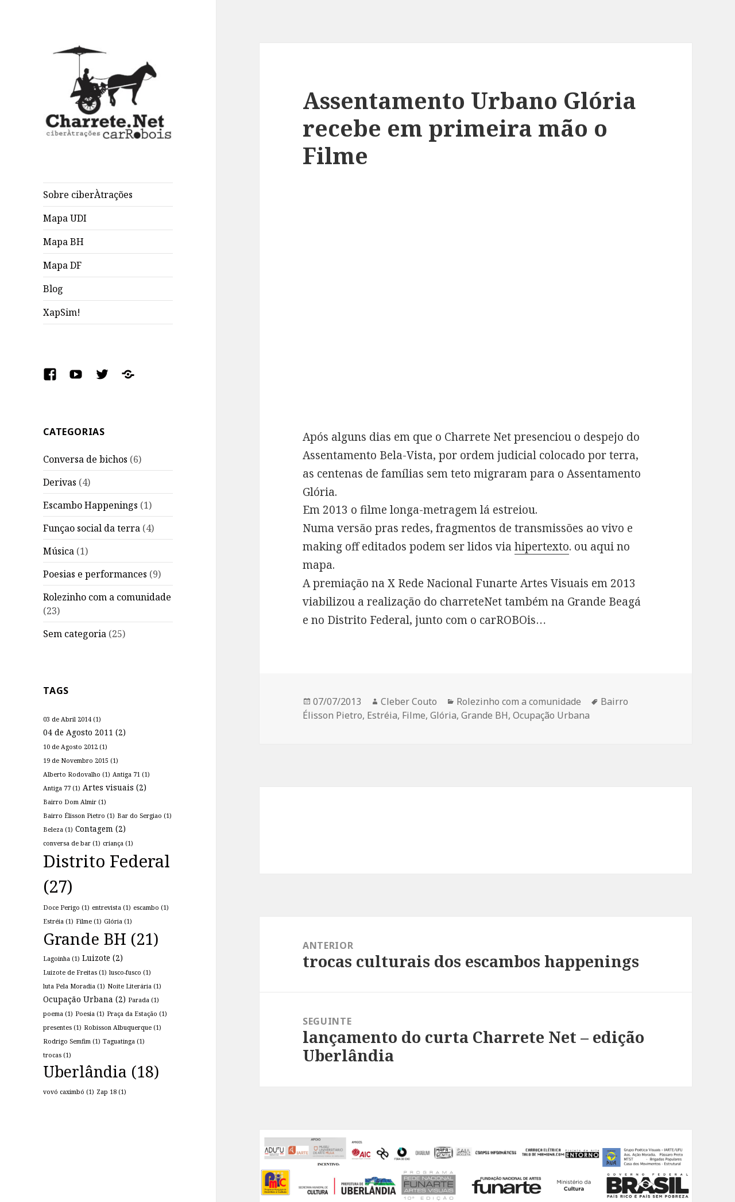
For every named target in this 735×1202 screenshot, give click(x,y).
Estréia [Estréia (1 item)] (58, 921)
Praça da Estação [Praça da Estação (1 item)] (137, 1014)
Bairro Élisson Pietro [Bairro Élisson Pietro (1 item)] (79, 816)
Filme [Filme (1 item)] (89, 921)
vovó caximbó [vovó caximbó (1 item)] (68, 1092)
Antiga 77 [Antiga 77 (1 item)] (61, 788)
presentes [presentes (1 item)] (62, 1027)
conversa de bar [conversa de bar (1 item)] (71, 843)
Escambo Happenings (90, 505)
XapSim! (61, 312)
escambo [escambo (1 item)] (151, 908)
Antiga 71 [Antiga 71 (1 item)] (131, 774)
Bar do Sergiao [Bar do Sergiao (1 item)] (144, 816)
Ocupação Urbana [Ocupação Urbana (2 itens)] (84, 999)
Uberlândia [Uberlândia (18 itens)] (101, 1071)
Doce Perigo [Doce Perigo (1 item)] (66, 908)
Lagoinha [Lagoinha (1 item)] (61, 959)
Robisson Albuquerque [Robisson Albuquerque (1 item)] (122, 1027)
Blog (53, 288)
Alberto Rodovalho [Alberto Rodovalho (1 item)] (76, 774)
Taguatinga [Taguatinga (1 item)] (124, 1041)
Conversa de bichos (85, 459)
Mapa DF (62, 265)
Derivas (59, 482)
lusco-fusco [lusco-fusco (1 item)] (130, 972)
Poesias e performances (95, 574)
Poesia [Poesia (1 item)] (90, 1014)
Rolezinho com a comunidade (107, 597)
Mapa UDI (65, 218)
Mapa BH (63, 241)
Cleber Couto (409, 701)
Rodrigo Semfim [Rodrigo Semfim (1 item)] (71, 1041)
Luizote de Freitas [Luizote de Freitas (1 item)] (75, 972)
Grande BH (484, 715)
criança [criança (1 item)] (118, 843)
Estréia (382, 715)
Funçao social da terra (91, 528)
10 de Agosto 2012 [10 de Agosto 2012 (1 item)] (75, 747)
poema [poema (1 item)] (58, 1014)
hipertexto (541, 546)
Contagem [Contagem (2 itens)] (100, 828)
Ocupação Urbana (551, 715)
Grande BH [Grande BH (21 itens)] (100, 938)
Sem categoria (74, 633)
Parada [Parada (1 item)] (143, 1000)
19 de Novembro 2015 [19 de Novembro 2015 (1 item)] (80, 761)
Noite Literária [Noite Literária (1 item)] (134, 986)
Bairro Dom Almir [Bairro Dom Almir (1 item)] (74, 802)
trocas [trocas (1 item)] (57, 1055)
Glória (443, 715)
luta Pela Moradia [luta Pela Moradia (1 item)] (74, 986)
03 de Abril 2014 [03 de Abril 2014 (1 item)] (72, 719)
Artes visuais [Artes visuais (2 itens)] (114, 787)
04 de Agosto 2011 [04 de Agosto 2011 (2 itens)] (84, 732)
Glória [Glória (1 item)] (118, 921)
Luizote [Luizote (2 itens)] (102, 957)
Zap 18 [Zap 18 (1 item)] (111, 1092)
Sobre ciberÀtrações (88, 194)
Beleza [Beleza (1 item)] (58, 829)
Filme (413, 715)
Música (58, 551)
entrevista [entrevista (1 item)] (111, 908)
